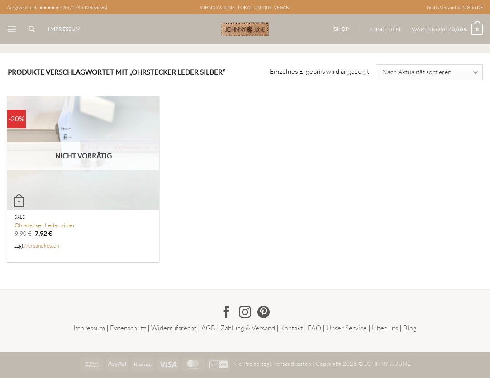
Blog (410, 328)
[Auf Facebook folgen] (226, 313)
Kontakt (291, 328)
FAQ (314, 328)
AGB (208, 328)
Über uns (385, 328)
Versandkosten (42, 245)
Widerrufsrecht (173, 328)
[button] (12, 29)
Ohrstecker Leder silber (44, 225)
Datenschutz (128, 328)
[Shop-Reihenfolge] (429, 72)
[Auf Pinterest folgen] (263, 313)
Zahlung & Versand (247, 328)
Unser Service (346, 328)
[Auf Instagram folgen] (245, 313)
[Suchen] (32, 29)
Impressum (89, 328)
